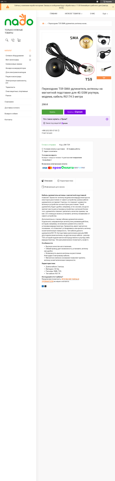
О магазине (9, 102)
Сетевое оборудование (15, 56)
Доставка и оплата (12, 108)
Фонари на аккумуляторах (16, 68)
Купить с (75, 112)
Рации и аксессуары (13, 76)
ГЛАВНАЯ (53, 14)
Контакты (8, 120)
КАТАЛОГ (8, 51)
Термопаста (10, 87)
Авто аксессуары (12, 60)
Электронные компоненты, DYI (16, 82)
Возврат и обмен (11, 114)
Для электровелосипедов (16, 72)
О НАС (92, 14)
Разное (8, 96)
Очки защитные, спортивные (17, 91)
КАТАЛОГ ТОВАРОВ (72, 14)
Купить (52, 112)
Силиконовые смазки (14, 64)
